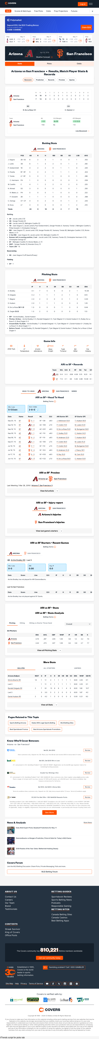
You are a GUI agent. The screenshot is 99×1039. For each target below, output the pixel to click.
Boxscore (28, 80)
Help (17, 983)
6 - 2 (32, 437)
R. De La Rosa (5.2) (63, 429)
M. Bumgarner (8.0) (82, 429)
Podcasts (55, 903)
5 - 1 (32, 421)
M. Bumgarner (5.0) (82, 446)
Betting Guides (61, 891)
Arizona (16, 53)
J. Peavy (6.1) (79, 450)
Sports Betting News (61, 899)
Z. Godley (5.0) (62, 433)
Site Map (9, 983)
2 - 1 (32, 433)
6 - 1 (32, 442)
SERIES (74, 391)
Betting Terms (49, 401)
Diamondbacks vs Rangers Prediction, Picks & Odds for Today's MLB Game (43, 838)
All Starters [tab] (49, 668)
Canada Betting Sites (61, 914)
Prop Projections (61, 11)
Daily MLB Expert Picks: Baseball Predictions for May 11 (36, 828)
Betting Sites (60, 909)
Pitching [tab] (12, 623)
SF (57, 379)
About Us (11, 891)
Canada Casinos (59, 917)
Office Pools (11, 935)
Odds (48, 11)
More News (88, 822)
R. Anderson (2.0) (63, 437)
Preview (62, 80)
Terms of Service (36, 983)
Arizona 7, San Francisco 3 (42, 485)
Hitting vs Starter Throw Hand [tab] (40, 623)
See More (49, 812)
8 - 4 (33, 450)
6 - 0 (33, 425)
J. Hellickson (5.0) (63, 421)
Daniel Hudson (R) (14, 696)
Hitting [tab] (22, 623)
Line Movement (81, 131)
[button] (49, 490)
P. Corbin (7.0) (62, 425)
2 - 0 (33, 429)
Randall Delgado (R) (15, 688)
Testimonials (11, 909)
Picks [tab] (49, 63)
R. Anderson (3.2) (63, 450)
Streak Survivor (12, 929)
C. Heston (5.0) (80, 459)
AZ (20, 433)
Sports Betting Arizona (18, 723)
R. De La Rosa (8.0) (64, 459)
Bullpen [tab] (21, 668)
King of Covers (12, 932)
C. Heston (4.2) (80, 433)
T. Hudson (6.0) (80, 421)
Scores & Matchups (23, 11)
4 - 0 (33, 458)
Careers (9, 899)
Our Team (9, 903)
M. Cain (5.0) (79, 454)
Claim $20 (86, 27)
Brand (8, 906)
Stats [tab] (20, 63)
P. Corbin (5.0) (62, 446)
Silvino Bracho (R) (14, 680)
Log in (82, 4)
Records (51, 80)
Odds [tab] (79, 63)
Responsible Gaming (61, 906)
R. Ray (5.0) (61, 454)
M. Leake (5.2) (80, 442)
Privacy (24, 983)
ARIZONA (39, 508)
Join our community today (49, 958)
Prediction (40, 80)
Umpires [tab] (77, 668)
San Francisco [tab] (57, 149)
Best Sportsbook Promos (19, 729)
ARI (57, 374)
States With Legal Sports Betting (43, 723)
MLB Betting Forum (50, 872)
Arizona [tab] (38, 149)
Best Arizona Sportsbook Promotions (46, 729)
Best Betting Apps (60, 920)
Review (87, 750)
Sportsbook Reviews (61, 896)
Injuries (72, 80)
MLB (8, 11)
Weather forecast (43, 57)
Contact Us (10, 896)
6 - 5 (32, 454)
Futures (74, 11)
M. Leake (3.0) (80, 425)
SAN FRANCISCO (56, 508)
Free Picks (38, 11)
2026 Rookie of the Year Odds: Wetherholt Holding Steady (37, 849)
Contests (11, 923)
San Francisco (79, 53)
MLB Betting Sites (66, 723)
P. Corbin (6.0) (62, 442)
